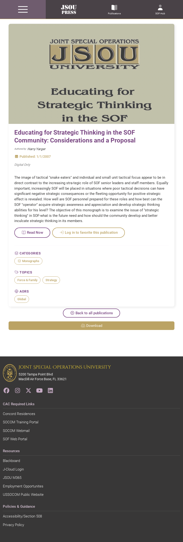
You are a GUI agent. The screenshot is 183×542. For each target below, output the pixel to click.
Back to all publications (91, 313)
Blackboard (11, 461)
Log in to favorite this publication (88, 232)
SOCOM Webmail (16, 431)
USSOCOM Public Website (23, 494)
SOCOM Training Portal (20, 422)
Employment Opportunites (23, 486)
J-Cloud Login (13, 469)
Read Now (32, 232)
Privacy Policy (13, 525)
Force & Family (27, 280)
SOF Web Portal (15, 439)
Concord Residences (19, 414)
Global (21, 299)
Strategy (51, 280)
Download (91, 326)
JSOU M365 (12, 478)
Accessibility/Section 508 (22, 516)
